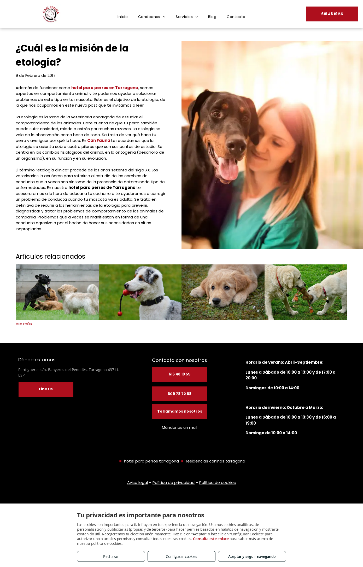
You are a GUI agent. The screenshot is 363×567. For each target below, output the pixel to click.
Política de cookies (217, 482)
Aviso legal (137, 482)
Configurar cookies (181, 556)
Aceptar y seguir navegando (252, 556)
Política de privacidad (174, 482)
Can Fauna (98, 140)
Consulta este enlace (211, 538)
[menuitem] (122, 17)
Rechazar (111, 556)
